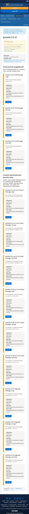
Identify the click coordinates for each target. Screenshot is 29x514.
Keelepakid (3, 18)
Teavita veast (18, 506)
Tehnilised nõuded (12, 18)
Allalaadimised (19, 15)
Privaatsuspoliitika (13, 504)
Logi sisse (24, 506)
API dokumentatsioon (5, 21)
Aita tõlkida (12, 506)
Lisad (25, 15)
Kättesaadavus (4, 504)
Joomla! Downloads (14, 5)
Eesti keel (25, 24)
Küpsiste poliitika (21, 504)
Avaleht (2, 15)
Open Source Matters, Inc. (13, 508)
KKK (19, 18)
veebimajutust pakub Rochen (14, 513)
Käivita (14, 11)
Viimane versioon (10, 15)
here (13, 32)
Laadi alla (14, 8)
